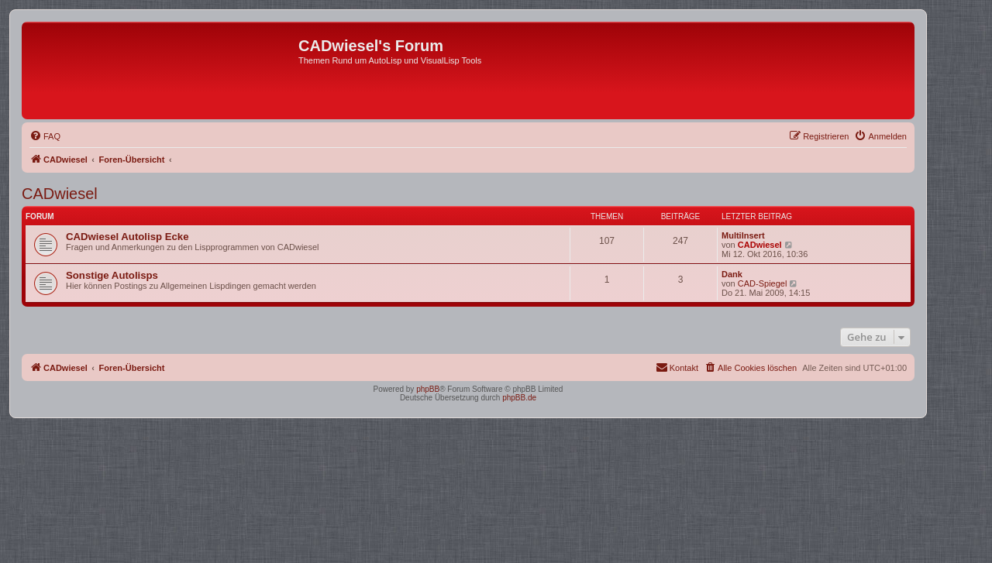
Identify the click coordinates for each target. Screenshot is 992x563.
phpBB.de (519, 397)
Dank (732, 274)
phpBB (427, 389)
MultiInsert (743, 235)
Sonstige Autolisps (112, 275)
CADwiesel (60, 193)
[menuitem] (44, 136)
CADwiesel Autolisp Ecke (127, 236)
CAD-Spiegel (762, 283)
